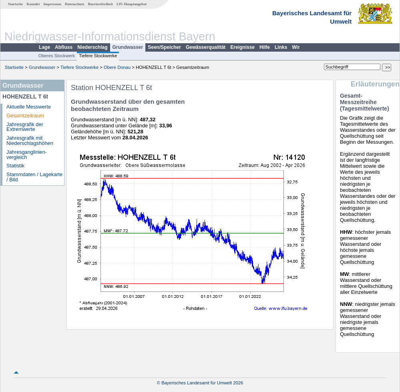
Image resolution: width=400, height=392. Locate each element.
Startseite (15, 4)
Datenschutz (74, 4)
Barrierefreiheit (100, 4)
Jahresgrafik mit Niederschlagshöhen (29, 140)
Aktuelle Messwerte (28, 107)
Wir (295, 47)
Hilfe (264, 47)
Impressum (52, 4)
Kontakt (33, 4)
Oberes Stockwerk (56, 55)
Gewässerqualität (205, 47)
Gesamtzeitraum (25, 116)
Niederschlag (92, 47)
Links (281, 47)
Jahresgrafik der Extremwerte (24, 127)
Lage (44, 47)
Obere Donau (117, 67)
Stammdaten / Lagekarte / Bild (34, 177)
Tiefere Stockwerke (98, 55)
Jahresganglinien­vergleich (26, 154)
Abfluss (63, 47)
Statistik (15, 166)
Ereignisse (242, 47)
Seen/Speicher (164, 47)
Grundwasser (128, 47)
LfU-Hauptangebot (132, 4)
